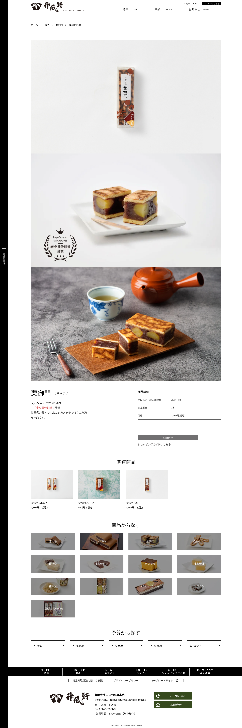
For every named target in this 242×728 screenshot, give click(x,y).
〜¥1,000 (78, 647)
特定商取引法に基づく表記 (88, 681)
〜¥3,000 (156, 647)
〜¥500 (38, 647)
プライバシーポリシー (125, 681)
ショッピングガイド (150, 445)
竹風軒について (191, 3)
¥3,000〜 (195, 647)
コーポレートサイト (164, 681)
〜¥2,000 (117, 647)
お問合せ (168, 438)
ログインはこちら (212, 3)
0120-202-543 (171, 697)
